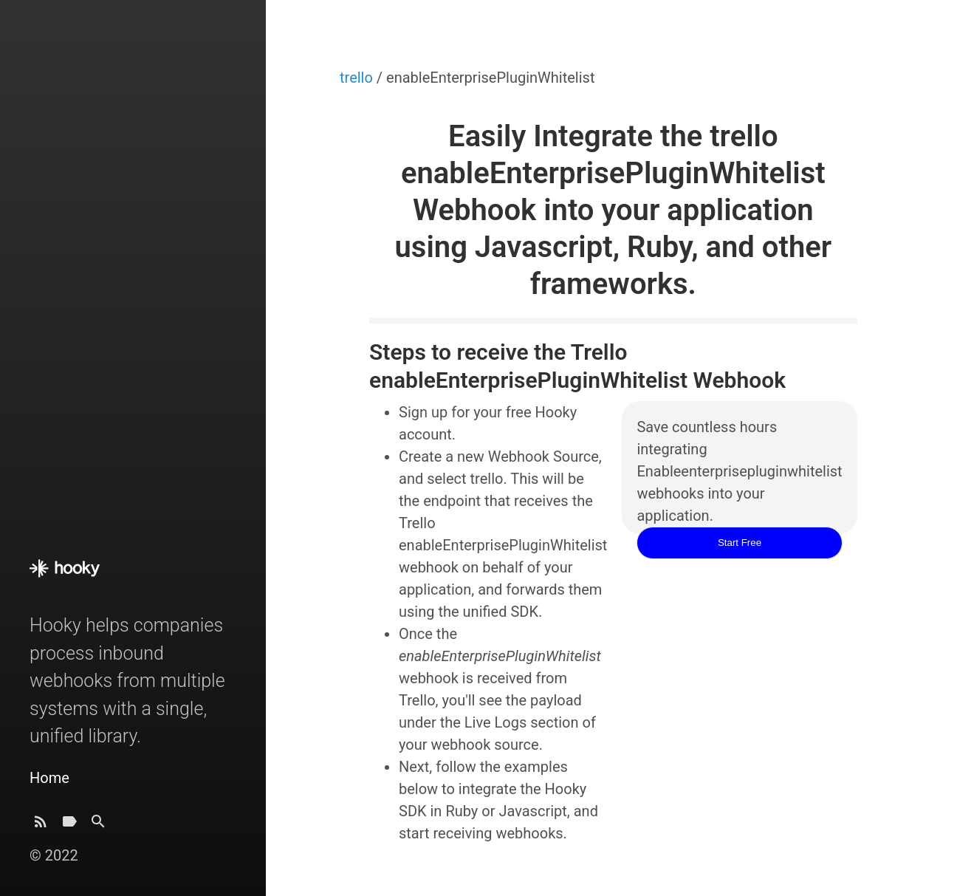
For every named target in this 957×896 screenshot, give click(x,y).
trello (358, 77)
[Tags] (69, 825)
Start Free (739, 542)
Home (49, 778)
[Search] (98, 825)
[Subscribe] (40, 825)
